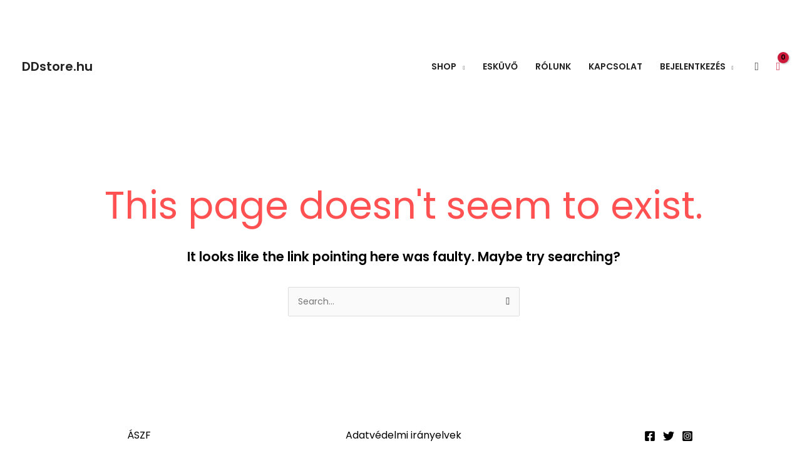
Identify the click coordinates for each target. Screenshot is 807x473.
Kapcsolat (615, 66)
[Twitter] (668, 436)
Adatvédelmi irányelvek (403, 435)
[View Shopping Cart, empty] (778, 66)
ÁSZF (139, 435)
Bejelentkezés (693, 66)
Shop (443, 66)
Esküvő (500, 66)
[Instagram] (687, 436)
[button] (757, 66)
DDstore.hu (57, 66)
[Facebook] (649, 436)
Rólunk (553, 66)
